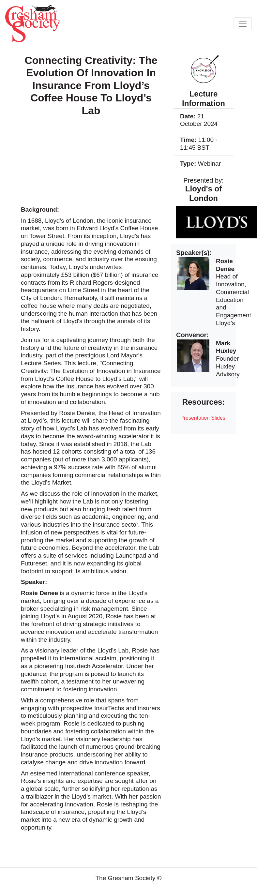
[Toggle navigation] (243, 23)
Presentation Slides (202, 418)
